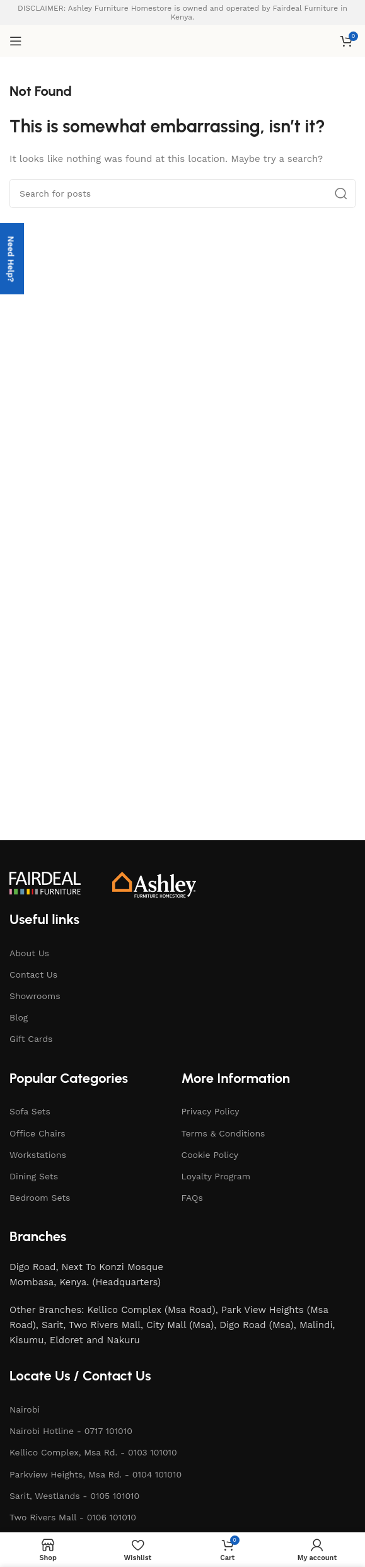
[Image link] (45, 882)
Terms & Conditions (223, 1133)
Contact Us (33, 974)
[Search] (182, 193)
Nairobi (24, 1409)
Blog (18, 1017)
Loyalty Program (216, 1176)
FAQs (192, 1198)
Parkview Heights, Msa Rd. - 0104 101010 (95, 1474)
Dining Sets (33, 1176)
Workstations (37, 1155)
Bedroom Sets (40, 1198)
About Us (29, 953)
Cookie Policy (210, 1155)
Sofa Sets (29, 1111)
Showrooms (35, 996)
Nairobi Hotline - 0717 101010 (70, 1431)
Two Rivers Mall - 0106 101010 (72, 1517)
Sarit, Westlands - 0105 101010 (74, 1496)
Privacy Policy (211, 1111)
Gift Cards (30, 1039)
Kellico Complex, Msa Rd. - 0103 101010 (93, 1452)
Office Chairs (37, 1133)
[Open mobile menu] (15, 41)
